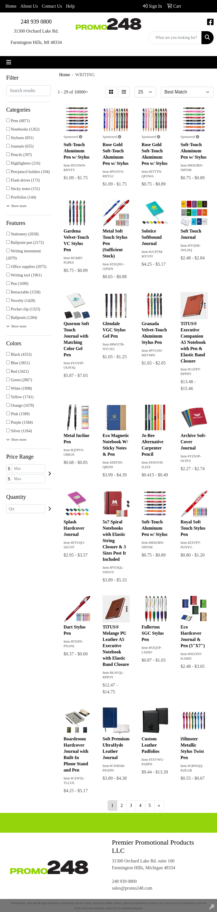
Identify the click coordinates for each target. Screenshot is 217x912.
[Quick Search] (175, 37)
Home (10, 6)
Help (70, 6)
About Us (29, 6)
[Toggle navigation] (9, 62)
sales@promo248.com (132, 888)
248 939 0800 (36, 21)
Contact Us (52, 6)
